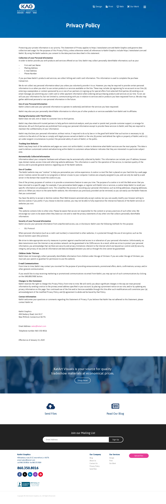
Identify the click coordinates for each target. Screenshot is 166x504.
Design (111, 458)
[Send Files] (50, 406)
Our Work (112, 463)
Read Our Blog (115, 413)
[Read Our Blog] (115, 406)
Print (111, 461)
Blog (91, 458)
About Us (93, 461)
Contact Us (94, 463)
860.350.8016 (28, 468)
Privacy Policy (95, 466)
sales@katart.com (38, 326)
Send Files (51, 413)
